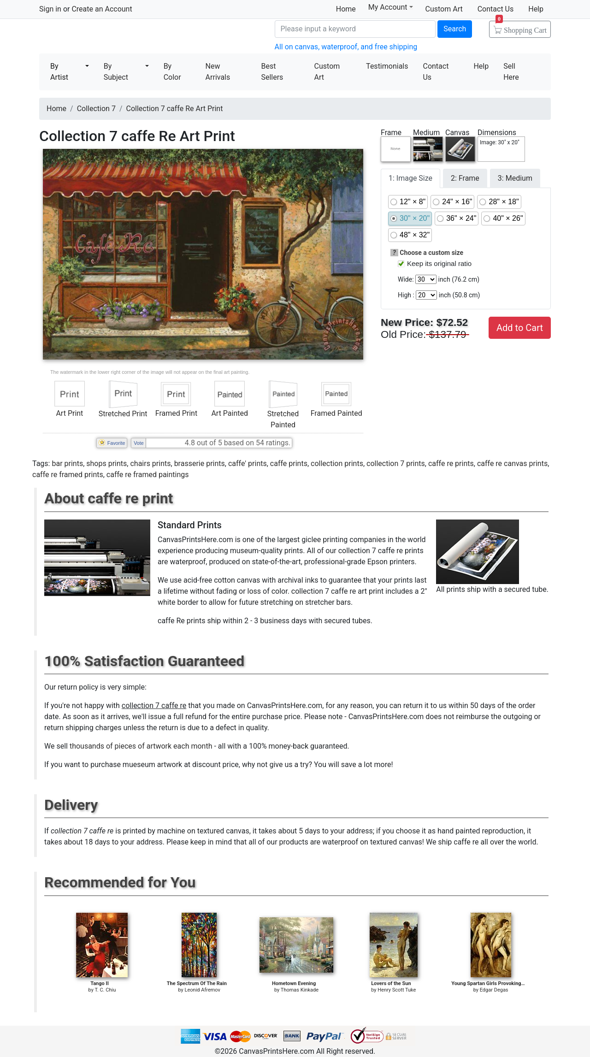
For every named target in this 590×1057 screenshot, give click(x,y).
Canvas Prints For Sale (106, 37)
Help (535, 9)
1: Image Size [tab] (410, 178)
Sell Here (511, 72)
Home (346, 9)
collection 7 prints (395, 463)
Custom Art (444, 9)
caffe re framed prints (67, 474)
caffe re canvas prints (512, 463)
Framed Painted (336, 413)
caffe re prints (451, 463)
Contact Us (496, 9)
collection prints (337, 463)
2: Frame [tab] (465, 178)
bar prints (67, 463)
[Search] (355, 29)
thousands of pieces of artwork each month (141, 746)
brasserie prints (199, 463)
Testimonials (387, 66)
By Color (172, 72)
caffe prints (288, 463)
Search (454, 28)
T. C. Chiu (105, 990)
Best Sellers (272, 72)
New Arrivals (218, 72)
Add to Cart (519, 327)
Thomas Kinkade (300, 990)
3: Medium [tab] (515, 178)
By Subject (116, 72)
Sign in (50, 9)
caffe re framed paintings (147, 474)
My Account (390, 7)
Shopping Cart (521, 27)
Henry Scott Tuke (397, 990)
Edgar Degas (494, 990)
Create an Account (101, 9)
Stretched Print (123, 413)
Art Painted (229, 413)
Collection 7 (96, 108)
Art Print (69, 413)
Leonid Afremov (202, 990)
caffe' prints (247, 463)
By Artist (59, 72)
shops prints (106, 463)
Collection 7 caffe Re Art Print (174, 108)
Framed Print (176, 413)
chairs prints (150, 463)
